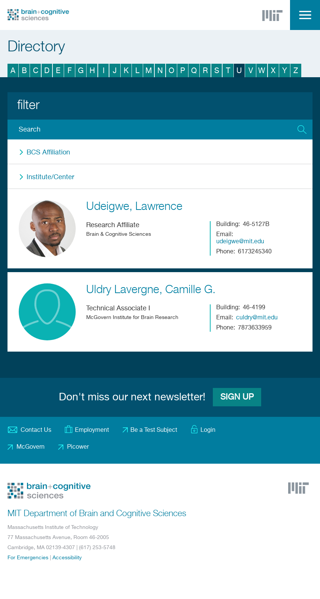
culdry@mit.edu (257, 318)
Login (207, 430)
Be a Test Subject (153, 430)
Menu (305, 15)
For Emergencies (27, 557)
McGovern (30, 447)
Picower (78, 447)
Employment (92, 430)
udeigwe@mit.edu (240, 242)
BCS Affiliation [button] (48, 152)
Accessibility (67, 557)
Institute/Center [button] (50, 177)
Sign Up (237, 397)
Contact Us (36, 430)
